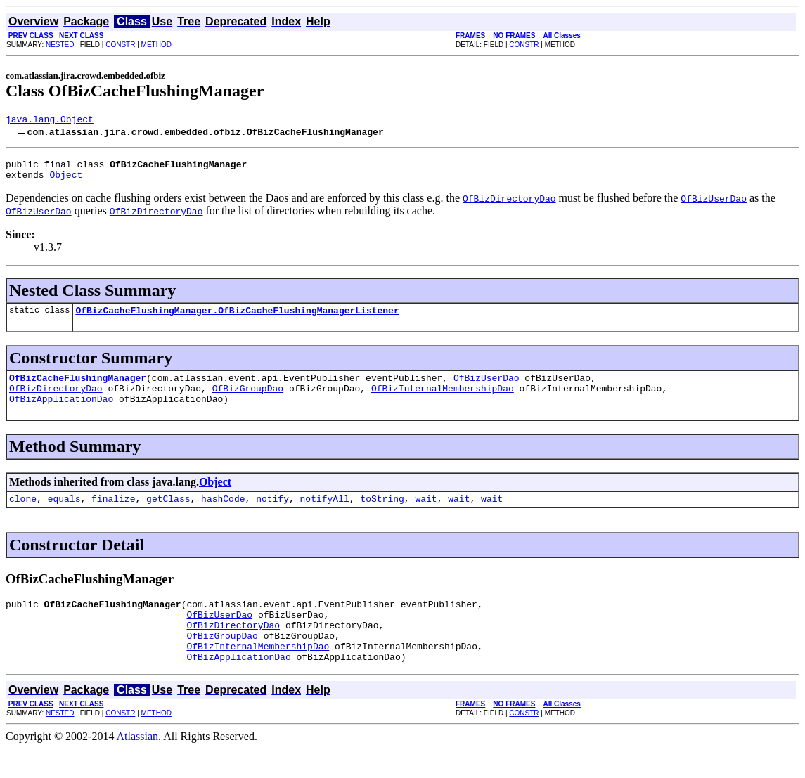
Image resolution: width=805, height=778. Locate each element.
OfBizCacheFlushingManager (77, 388)
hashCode (223, 515)
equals (64, 515)
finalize (113, 515)
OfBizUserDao (486, 388)
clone (23, 515)
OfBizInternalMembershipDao (442, 400)
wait (426, 515)
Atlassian (138, 766)
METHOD (156, 44)
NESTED (60, 44)
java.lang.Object (50, 121)
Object (65, 180)
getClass (168, 515)
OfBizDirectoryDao (56, 400)
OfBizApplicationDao (61, 413)
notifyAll (324, 515)
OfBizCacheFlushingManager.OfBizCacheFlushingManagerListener (237, 318)
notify (272, 515)
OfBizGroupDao (247, 400)
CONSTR (120, 44)
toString (382, 515)
